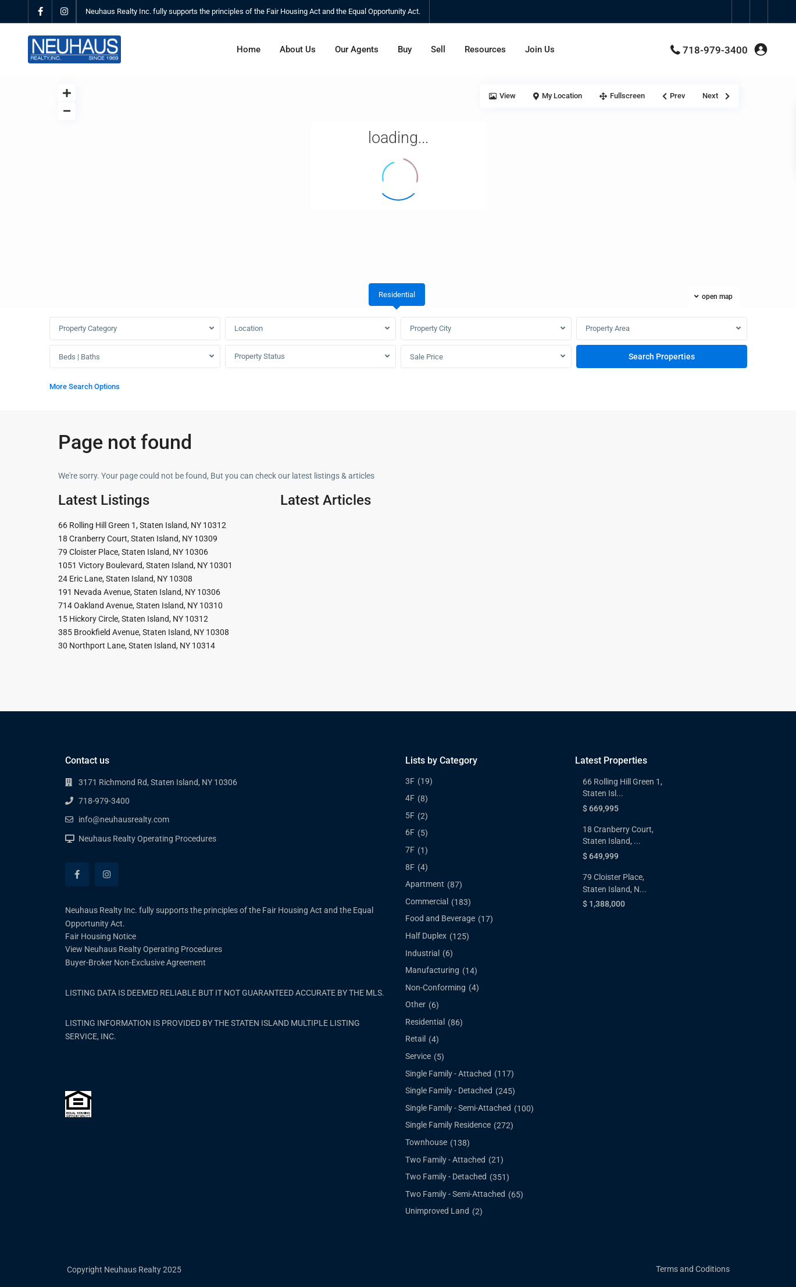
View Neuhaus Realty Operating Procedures (143, 949)
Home (248, 49)
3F (410, 781)
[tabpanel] (398, 357)
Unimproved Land (437, 1210)
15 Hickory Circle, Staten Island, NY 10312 (133, 618)
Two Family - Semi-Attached (455, 1194)
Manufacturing (432, 970)
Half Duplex (426, 935)
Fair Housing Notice (100, 936)
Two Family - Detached (446, 1176)
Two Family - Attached (445, 1159)
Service (418, 1056)
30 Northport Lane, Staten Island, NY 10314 (136, 645)
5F (410, 815)
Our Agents (357, 49)
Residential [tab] (397, 294)
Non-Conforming (435, 987)
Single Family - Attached (448, 1073)
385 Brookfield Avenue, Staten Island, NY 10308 (143, 632)
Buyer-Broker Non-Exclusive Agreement (135, 962)
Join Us (540, 49)
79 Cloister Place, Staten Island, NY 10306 (133, 552)
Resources (485, 49)
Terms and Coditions (693, 1269)
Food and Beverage (440, 918)
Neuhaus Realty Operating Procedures (147, 838)
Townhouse (426, 1142)
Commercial (426, 901)
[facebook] (40, 11)
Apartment (424, 884)
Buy (405, 49)
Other (415, 1004)
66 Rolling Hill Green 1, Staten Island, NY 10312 (142, 525)
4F (410, 798)
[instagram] (64, 11)
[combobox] (134, 328)
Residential (425, 1021)
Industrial (422, 953)
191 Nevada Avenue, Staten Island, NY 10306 (139, 592)
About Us (298, 49)
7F (410, 849)
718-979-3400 (715, 50)
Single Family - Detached (448, 1090)
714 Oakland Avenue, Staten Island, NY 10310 (140, 605)
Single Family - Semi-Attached (458, 1108)
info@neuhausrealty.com (123, 819)
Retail (415, 1038)
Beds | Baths (79, 356)
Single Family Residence (448, 1124)
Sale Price (426, 356)
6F (410, 832)
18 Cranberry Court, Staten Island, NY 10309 (137, 538)
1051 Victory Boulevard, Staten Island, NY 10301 (145, 565)
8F (410, 867)
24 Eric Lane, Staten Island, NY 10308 (125, 578)
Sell (438, 49)
